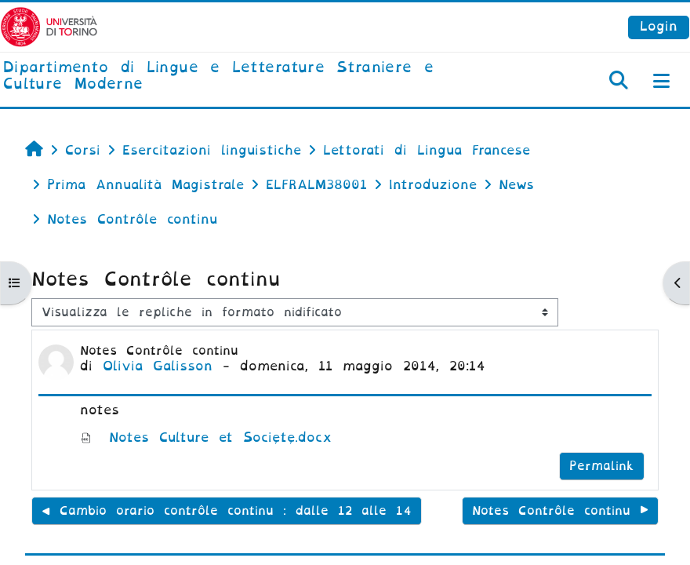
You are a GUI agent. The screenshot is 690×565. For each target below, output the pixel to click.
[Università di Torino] (49, 26)
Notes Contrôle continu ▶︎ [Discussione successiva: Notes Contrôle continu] (560, 511)
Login (658, 26)
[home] (230, 76)
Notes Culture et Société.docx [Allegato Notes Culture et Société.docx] (206, 437)
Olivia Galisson (157, 366)
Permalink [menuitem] (601, 466)
